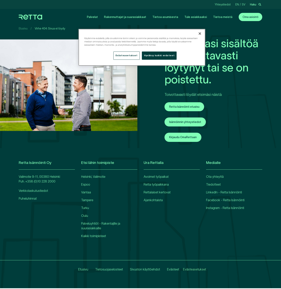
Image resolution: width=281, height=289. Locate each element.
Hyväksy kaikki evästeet (159, 55)
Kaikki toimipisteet (93, 237)
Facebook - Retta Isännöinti (225, 201)
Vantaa (86, 193)
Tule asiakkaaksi (195, 17)
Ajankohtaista (153, 201)
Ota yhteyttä (215, 177)
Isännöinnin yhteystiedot (187, 122)
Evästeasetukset (194, 270)
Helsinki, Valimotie (93, 177)
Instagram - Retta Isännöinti (225, 209)
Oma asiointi (250, 17)
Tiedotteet (213, 185)
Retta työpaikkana (156, 185)
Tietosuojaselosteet (106, 270)
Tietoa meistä (222, 17)
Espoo (85, 185)
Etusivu (23, 28)
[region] (141, 47)
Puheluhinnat (28, 199)
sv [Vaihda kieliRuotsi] (243, 4)
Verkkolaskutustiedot (33, 191)
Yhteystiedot (223, 4)
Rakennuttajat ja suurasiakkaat (125, 17)
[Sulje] (200, 33)
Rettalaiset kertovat (157, 193)
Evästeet (170, 270)
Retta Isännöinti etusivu (186, 107)
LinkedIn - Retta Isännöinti (224, 193)
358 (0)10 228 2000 (41, 182)
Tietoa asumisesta (165, 17)
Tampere (87, 201)
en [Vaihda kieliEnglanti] (237, 4)
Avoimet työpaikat (156, 177)
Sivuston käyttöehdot (142, 270)
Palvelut (92, 17)
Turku (85, 209)
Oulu (84, 216)
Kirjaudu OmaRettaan (185, 138)
